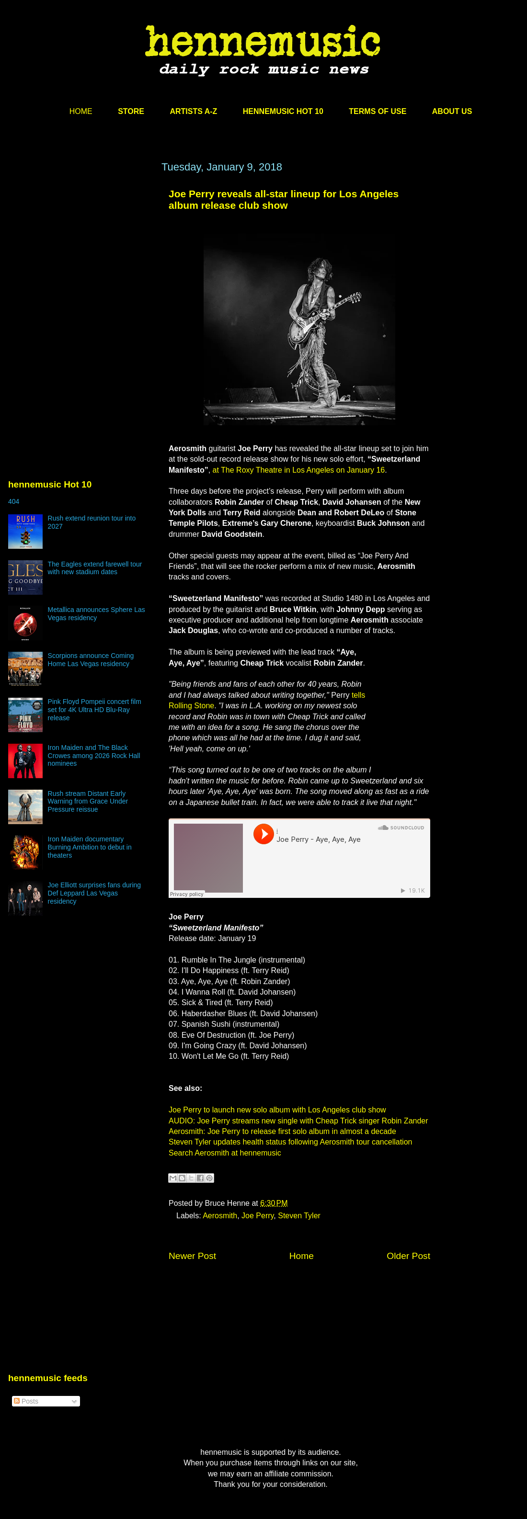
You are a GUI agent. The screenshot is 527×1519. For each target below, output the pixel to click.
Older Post (408, 1256)
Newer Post (192, 1256)
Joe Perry (257, 1216)
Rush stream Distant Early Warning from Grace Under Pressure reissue (88, 802)
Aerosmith (220, 1216)
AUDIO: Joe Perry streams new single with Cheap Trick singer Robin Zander (298, 1121)
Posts (26, 1401)
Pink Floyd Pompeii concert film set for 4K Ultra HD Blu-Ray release (94, 710)
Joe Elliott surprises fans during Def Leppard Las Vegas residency (94, 893)
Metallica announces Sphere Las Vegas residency (96, 614)
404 (13, 501)
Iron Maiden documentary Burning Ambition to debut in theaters (90, 847)
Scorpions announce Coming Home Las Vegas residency (91, 660)
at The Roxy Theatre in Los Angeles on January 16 (299, 470)
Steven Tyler (299, 1216)
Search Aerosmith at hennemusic (225, 1153)
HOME (80, 111)
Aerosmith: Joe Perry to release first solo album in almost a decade (282, 1131)
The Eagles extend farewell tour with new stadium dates (95, 568)
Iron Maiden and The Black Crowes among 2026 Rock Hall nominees (94, 756)
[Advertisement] (80, 252)
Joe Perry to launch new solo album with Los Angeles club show (277, 1110)
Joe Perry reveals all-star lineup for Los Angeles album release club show (284, 199)
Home (301, 1256)
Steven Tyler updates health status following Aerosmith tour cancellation (290, 1142)
